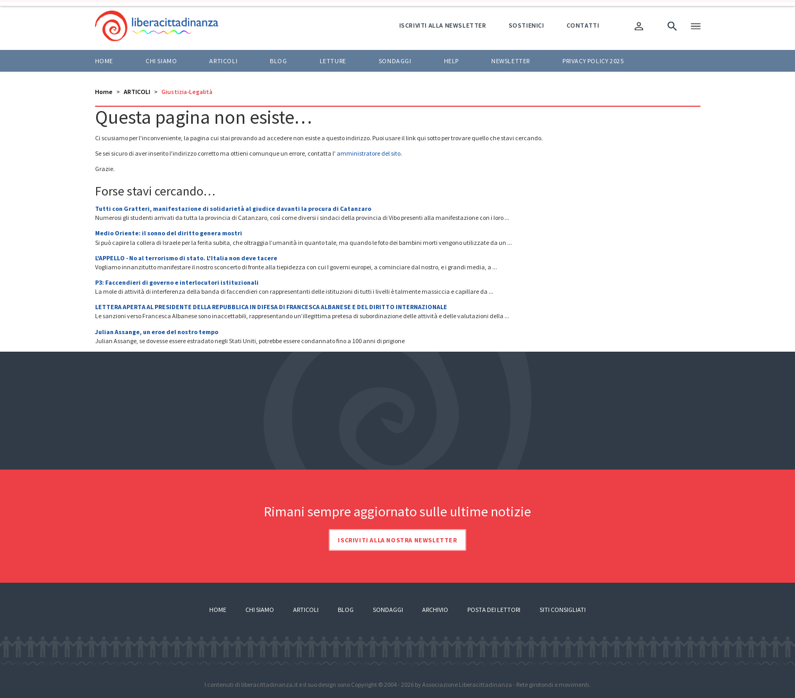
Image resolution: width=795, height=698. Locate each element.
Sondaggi (395, 61)
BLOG (278, 61)
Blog (346, 610)
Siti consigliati (563, 610)
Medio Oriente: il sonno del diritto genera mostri (168, 233)
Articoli (306, 610)
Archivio (435, 610)
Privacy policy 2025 (592, 61)
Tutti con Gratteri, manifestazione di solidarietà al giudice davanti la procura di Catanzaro (233, 208)
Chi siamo (161, 61)
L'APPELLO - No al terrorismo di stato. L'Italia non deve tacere (186, 258)
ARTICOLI (223, 61)
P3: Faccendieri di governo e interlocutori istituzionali (177, 282)
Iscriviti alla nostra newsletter (397, 540)
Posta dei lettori (493, 610)
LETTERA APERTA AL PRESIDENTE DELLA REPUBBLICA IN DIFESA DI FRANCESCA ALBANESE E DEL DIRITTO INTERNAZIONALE (271, 307)
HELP (451, 61)
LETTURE (333, 61)
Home (104, 61)
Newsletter (510, 61)
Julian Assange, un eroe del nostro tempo (156, 332)
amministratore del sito (368, 153)
